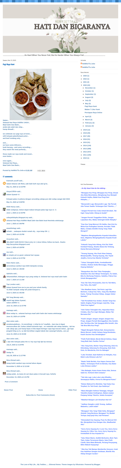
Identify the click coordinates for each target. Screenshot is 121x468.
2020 (85, 85)
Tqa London (11, 284)
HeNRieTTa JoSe (88, 64)
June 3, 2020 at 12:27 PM (15, 258)
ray (7, 252)
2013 (85, 149)
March (87, 120)
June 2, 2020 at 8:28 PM (15, 247)
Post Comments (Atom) (46, 395)
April (87, 116)
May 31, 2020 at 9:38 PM (15, 202)
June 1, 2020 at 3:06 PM (15, 223)
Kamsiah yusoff (12, 181)
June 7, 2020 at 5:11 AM (15, 280)
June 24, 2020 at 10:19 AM (16, 334)
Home (40, 390)
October (88, 91)
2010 (85, 158)
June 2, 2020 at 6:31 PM (15, 234)
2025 (85, 76)
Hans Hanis (10, 263)
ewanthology (11, 228)
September (89, 94)
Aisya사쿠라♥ (11, 191)
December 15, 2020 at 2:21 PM (17, 377)
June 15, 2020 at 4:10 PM (15, 316)
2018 (85, 133)
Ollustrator (80, 464)
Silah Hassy (10, 207)
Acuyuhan (10, 239)
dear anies (10, 321)
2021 (85, 82)
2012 (85, 152)
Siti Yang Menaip (12, 297)
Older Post (72, 390)
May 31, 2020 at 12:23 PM (15, 187)
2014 (85, 145)
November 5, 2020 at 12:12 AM (17, 366)
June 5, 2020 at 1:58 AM (15, 269)
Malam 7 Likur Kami (92, 109)
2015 (85, 142)
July (87, 100)
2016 (85, 139)
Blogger (97, 464)
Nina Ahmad (11, 360)
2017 (85, 136)
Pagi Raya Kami (91, 106)
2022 (85, 79)
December (89, 88)
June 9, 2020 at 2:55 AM (15, 293)
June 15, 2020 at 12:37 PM (16, 306)
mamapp (9, 310)
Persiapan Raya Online (93, 112)
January (88, 126)
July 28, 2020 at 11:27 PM (15, 355)
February (88, 123)
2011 (85, 155)
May (87, 103)
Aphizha (9, 273)
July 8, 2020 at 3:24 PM (15, 345)
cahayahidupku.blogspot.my (17, 217)
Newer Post (8, 390)
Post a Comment (11, 382)
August (88, 97)
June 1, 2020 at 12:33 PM (15, 213)
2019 (85, 130)
